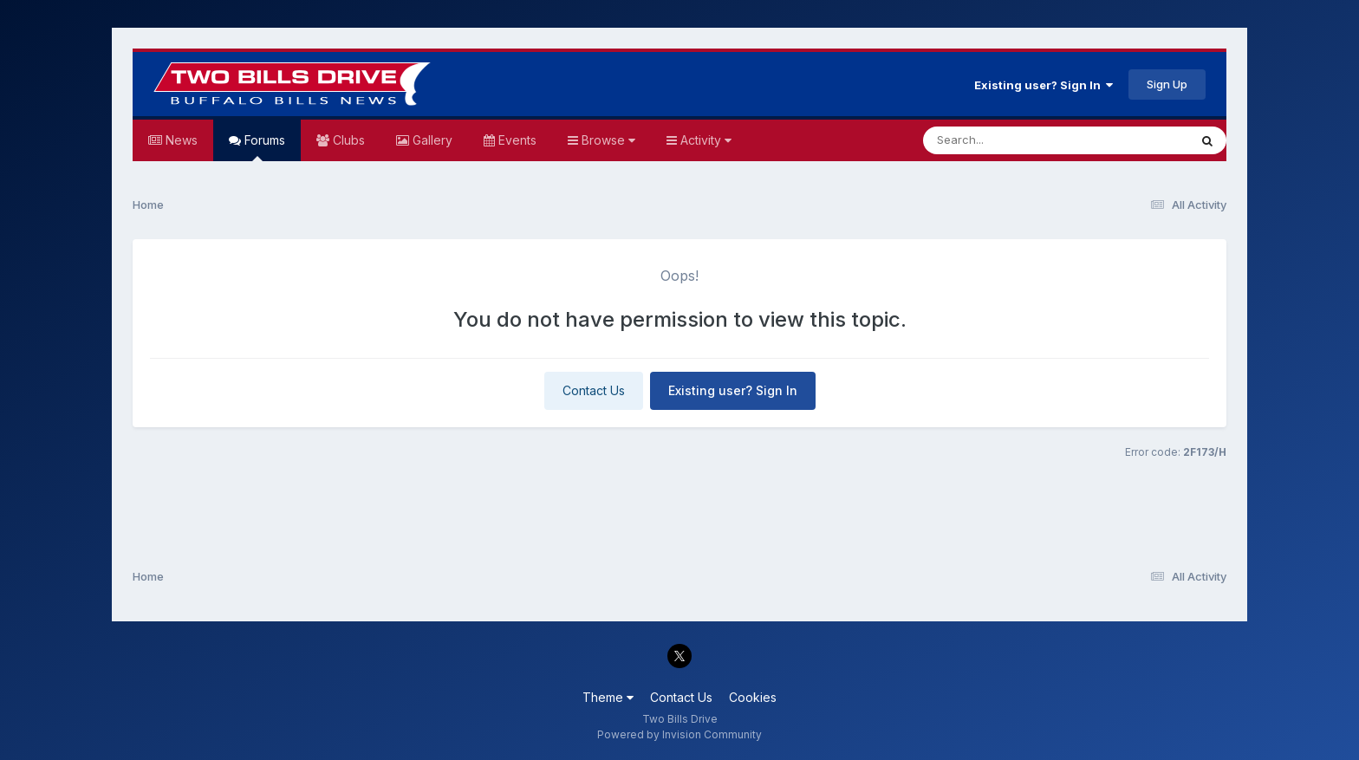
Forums (263, 147)
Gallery (430, 140)
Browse (606, 140)
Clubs (347, 140)
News (180, 140)
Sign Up (1167, 84)
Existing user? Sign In (1043, 85)
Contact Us (593, 390)
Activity (704, 140)
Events (515, 140)
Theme (608, 697)
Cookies (753, 697)
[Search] (1008, 140)
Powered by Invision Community (679, 734)
